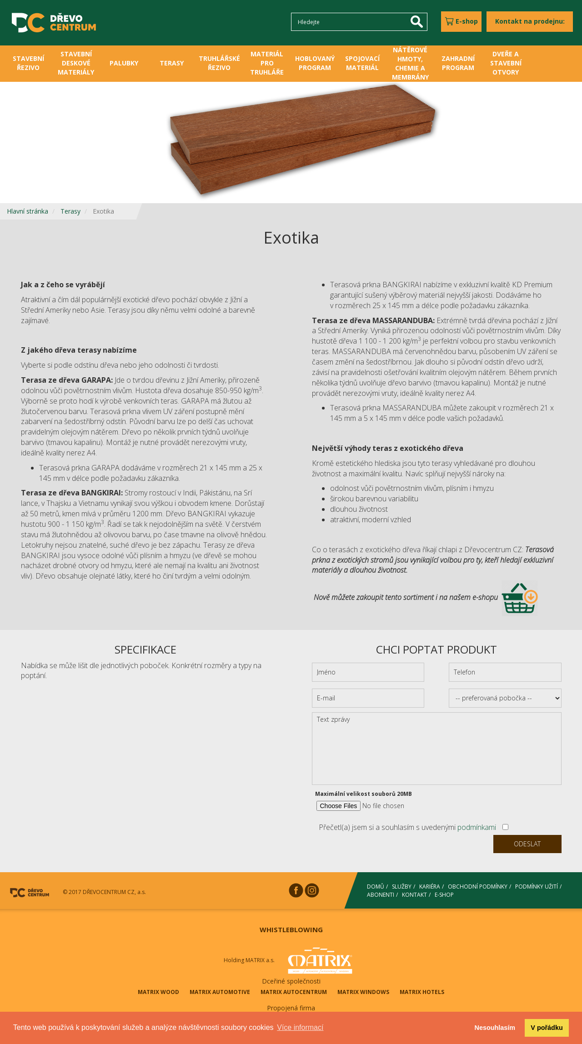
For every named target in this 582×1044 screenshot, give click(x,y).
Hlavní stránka (27, 211)
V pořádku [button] (546, 1027)
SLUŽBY (401, 886)
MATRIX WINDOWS (363, 992)
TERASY (172, 63)
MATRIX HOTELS (422, 992)
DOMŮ (375, 886)
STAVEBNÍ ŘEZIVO (28, 63)
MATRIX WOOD (158, 992)
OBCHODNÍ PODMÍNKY (477, 886)
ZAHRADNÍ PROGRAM (458, 63)
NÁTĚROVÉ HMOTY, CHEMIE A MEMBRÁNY (410, 63)
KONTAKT (414, 894)
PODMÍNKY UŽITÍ (536, 886)
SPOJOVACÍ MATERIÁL (362, 63)
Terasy (70, 211)
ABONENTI (380, 894)
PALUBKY (124, 63)
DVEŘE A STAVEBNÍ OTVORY (506, 63)
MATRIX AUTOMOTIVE (220, 992)
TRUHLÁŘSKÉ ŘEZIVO (219, 63)
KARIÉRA (429, 886)
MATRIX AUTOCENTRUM (294, 992)
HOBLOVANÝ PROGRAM (315, 63)
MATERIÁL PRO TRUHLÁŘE (267, 63)
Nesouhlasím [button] (495, 1027)
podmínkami (476, 827)
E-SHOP (444, 894)
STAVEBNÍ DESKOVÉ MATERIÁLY (76, 63)
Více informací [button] (300, 1027)
